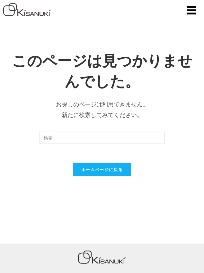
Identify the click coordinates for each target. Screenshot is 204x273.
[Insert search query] (102, 137)
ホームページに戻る (102, 169)
